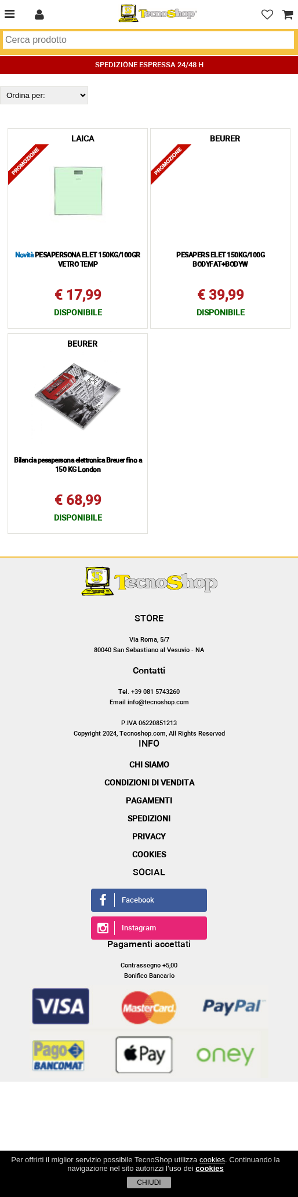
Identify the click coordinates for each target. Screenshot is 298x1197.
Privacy (149, 837)
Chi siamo (149, 765)
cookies (212, 1159)
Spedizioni (149, 819)
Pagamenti (149, 801)
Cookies (149, 855)
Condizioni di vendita (149, 783)
